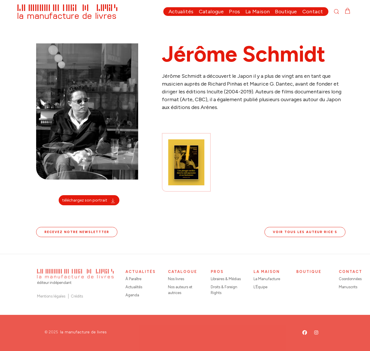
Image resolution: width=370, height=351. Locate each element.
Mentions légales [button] (51, 296)
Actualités (133, 287)
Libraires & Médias (226, 279)
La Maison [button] (257, 11)
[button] (339, 11)
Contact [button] (312, 11)
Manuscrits (348, 287)
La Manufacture (267, 279)
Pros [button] (234, 11)
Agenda (132, 295)
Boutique (286, 11)
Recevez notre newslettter (77, 232)
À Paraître (133, 279)
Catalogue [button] (211, 11)
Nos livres (176, 279)
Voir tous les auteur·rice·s (305, 232)
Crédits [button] (77, 296)
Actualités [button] (181, 11)
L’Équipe (260, 287)
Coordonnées (350, 279)
